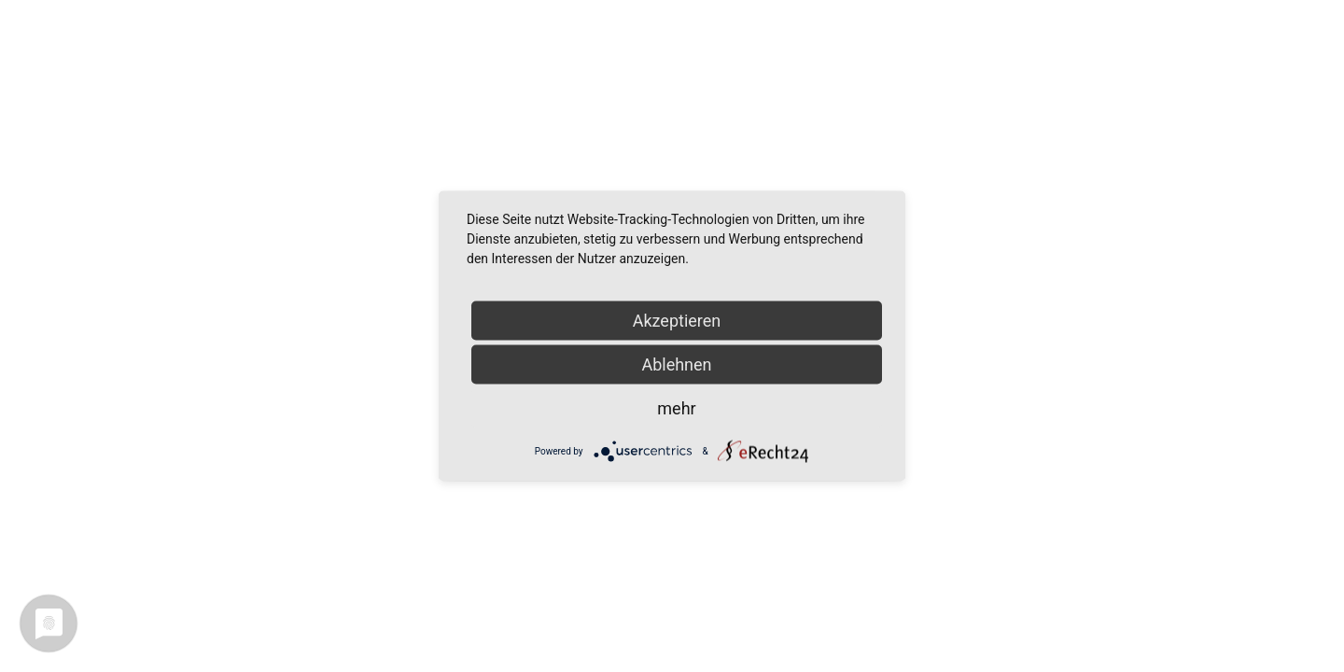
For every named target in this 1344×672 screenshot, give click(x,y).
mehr (676, 408)
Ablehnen (676, 364)
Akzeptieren (677, 320)
